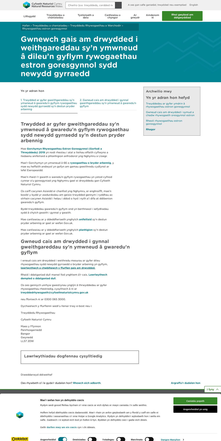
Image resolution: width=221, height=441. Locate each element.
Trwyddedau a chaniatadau (50, 25)
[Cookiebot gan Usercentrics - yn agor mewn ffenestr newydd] (19, 435)
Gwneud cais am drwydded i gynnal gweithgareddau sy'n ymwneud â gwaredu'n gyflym (108, 103)
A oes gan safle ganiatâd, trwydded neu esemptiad (157, 4)
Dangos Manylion (170, 435)
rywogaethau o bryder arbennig (90, 162)
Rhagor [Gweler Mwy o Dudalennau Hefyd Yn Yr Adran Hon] (150, 129)
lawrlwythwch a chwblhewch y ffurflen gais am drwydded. (58, 267)
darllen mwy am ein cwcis (62, 422)
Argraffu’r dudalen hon (185, 382)
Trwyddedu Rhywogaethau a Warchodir (95, 25)
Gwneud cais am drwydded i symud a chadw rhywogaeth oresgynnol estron (170, 114)
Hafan (26, 25)
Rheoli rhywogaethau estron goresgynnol (164, 122)
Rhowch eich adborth (87, 382)
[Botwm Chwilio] (118, 5)
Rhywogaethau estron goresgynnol (44, 28)
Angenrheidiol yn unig (195, 404)
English (194, 4)
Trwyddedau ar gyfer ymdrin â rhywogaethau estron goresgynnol (168, 105)
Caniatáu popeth (195, 396)
